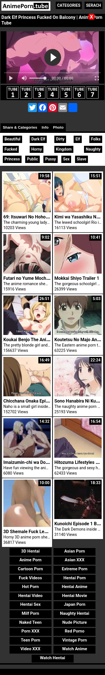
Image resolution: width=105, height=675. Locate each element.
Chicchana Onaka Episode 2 (31, 401)
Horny (36, 149)
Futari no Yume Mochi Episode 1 (35, 278)
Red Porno (74, 631)
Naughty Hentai (74, 613)
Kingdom (64, 149)
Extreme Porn (74, 568)
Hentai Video (30, 595)
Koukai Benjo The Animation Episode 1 (42, 339)
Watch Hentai (52, 657)
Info (45, 127)
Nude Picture (74, 622)
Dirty (60, 139)
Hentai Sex (30, 604)
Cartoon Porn (30, 568)
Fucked (10, 149)
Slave (81, 159)
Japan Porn (74, 604)
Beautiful (12, 139)
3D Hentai (30, 551)
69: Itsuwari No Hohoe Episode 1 (36, 217)
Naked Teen (30, 622)
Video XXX (30, 648)
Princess (12, 159)
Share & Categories (20, 127)
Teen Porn (30, 640)
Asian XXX (74, 559)
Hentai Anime (74, 586)
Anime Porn (30, 559)
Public (32, 159)
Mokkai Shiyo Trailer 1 (76, 278)
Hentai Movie (74, 595)
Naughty (93, 149)
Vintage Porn (74, 640)
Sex (66, 159)
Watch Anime (74, 648)
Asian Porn (74, 551)
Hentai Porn (74, 577)
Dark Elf (38, 139)
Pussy (50, 159)
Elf (77, 139)
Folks (96, 139)
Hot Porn (30, 586)
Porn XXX (30, 631)
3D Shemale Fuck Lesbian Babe (34, 531)
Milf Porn (30, 613)
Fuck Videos (30, 577)
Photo (58, 127)
